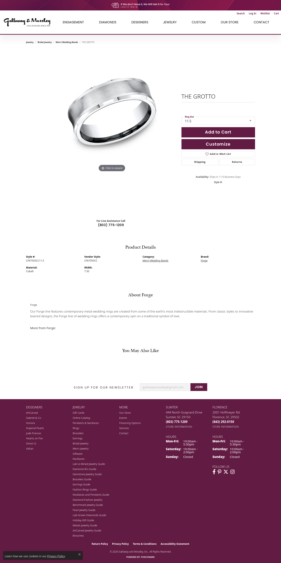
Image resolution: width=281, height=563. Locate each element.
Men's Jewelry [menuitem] (81, 448)
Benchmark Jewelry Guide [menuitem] (88, 505)
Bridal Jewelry (45, 42)
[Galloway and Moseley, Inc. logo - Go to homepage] (28, 22)
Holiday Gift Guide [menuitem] (83, 520)
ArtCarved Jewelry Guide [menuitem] (87, 530)
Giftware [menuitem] (78, 453)
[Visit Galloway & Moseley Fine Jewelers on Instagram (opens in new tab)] (232, 471)
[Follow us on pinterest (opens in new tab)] (219, 471)
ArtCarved (32, 413)
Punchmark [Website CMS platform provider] (148, 557)
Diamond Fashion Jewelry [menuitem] (87, 500)
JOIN (199, 387)
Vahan (30, 448)
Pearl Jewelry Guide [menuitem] (84, 510)
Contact (261, 22)
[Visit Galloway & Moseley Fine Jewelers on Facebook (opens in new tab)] (214, 471)
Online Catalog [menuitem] (81, 418)
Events (123, 418)
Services (124, 428)
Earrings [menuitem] (78, 438)
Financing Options (130, 423)
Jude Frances (33, 433)
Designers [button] (139, 22)
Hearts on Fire (34, 438)
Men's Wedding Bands (67, 42)
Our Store (125, 413)
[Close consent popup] (79, 554)
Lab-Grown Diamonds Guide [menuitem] (89, 515)
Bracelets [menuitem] (78, 433)
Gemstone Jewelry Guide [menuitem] (87, 474)
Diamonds (107, 22)
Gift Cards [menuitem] (78, 413)
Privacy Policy (120, 544)
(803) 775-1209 (111, 225)
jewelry (30, 42)
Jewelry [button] (170, 22)
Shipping (200, 162)
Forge (204, 260)
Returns (237, 162)
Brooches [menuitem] (78, 535)
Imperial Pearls (35, 428)
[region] (112, 132)
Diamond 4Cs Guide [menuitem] (84, 469)
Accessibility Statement (175, 544)
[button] (241, 13)
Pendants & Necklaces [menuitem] (86, 423)
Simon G (31, 443)
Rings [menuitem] (76, 428)
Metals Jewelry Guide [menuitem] (85, 525)
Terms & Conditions (145, 544)
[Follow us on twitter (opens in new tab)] (225, 471)
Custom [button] (199, 22)
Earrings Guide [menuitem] (81, 484)
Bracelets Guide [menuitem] (82, 479)
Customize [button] (218, 144)
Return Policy (100, 544)
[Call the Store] (177, 422)
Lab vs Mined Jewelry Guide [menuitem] (89, 464)
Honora (30, 423)
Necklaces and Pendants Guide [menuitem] (91, 494)
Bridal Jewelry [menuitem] (80, 443)
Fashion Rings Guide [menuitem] (85, 489)
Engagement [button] (73, 22)
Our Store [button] (229, 22)
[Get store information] (179, 426)
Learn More (129, 6)
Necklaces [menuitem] (79, 459)
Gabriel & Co (33, 418)
